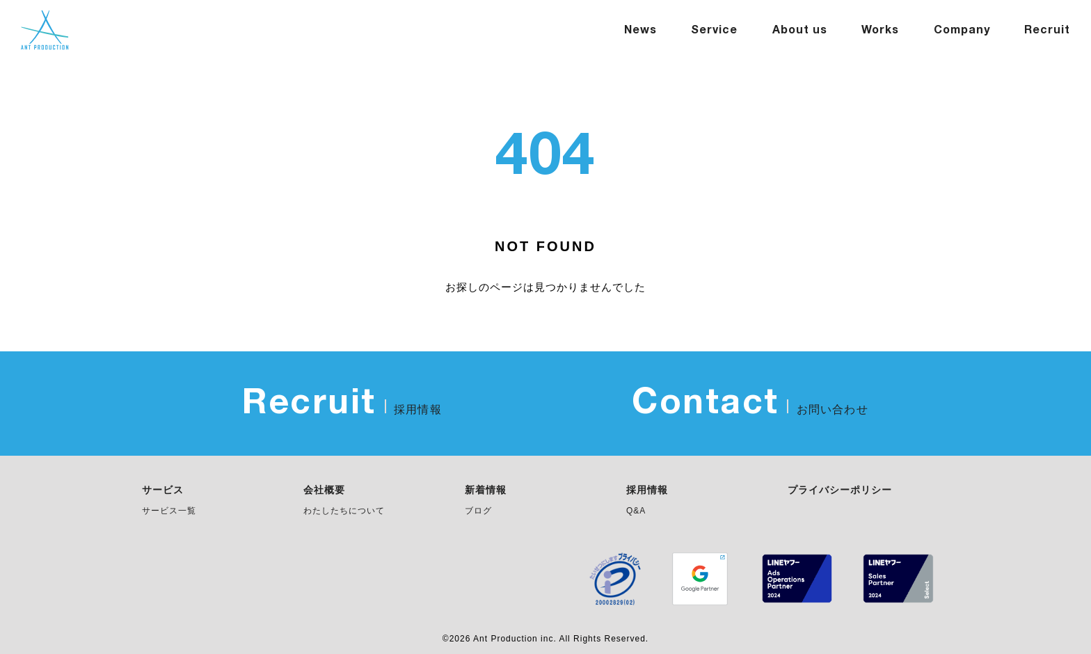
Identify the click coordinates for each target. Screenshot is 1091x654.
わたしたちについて (344, 511)
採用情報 (647, 490)
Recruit (1047, 30)
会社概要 (324, 490)
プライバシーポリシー (840, 490)
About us (799, 30)
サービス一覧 (169, 511)
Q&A (636, 511)
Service (714, 30)
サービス (163, 490)
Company (962, 30)
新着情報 (486, 490)
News (640, 30)
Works (880, 30)
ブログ (478, 511)
